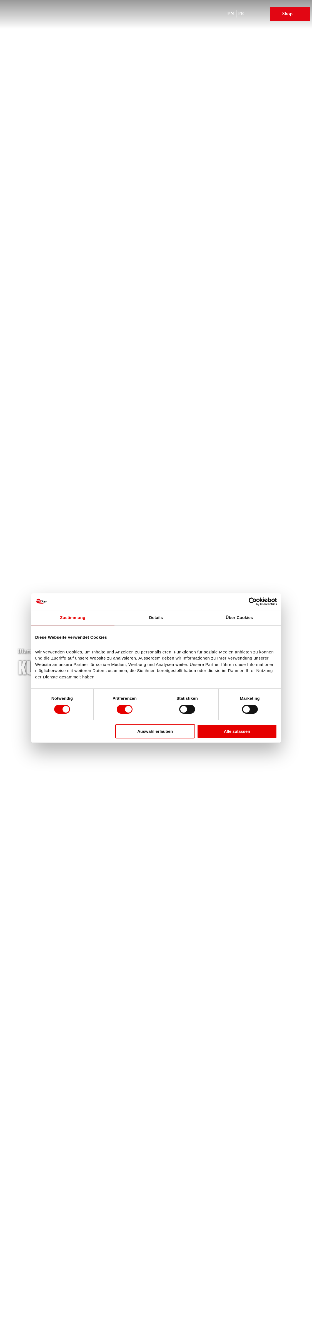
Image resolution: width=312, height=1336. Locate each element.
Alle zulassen (237, 731)
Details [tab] (156, 617)
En (230, 14)
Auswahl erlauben (155, 731)
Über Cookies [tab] (239, 617)
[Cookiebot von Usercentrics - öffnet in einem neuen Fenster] (252, 601)
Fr (241, 14)
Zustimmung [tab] (72, 617)
